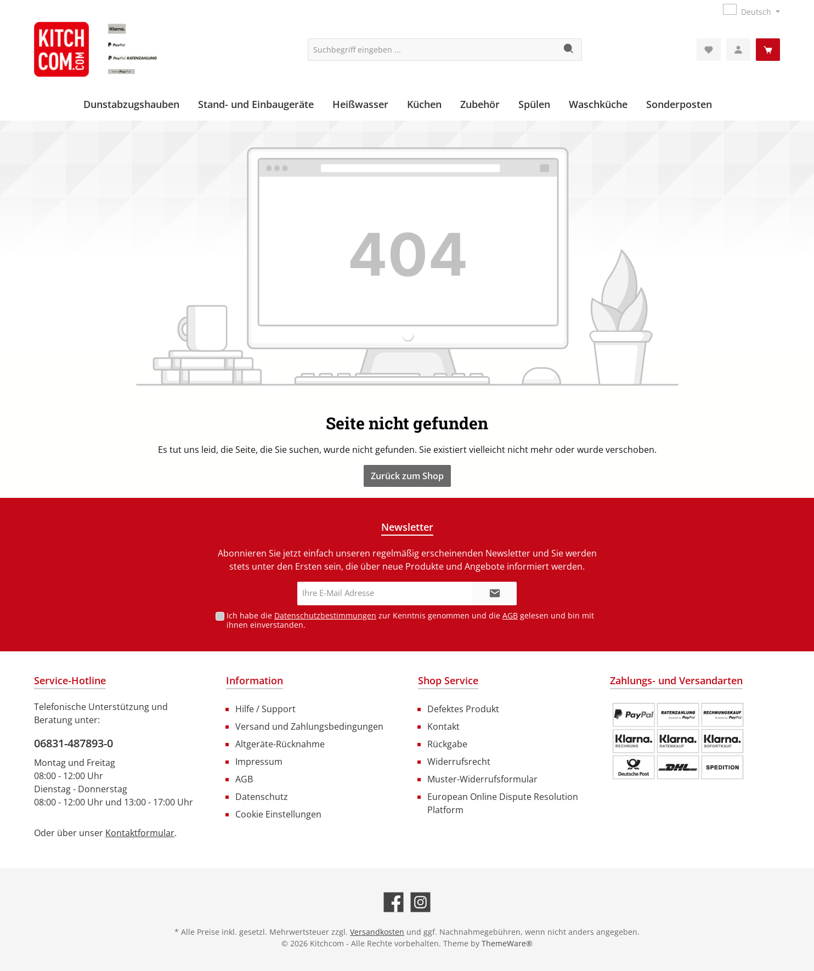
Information (254, 680)
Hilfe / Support (265, 709)
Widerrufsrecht (458, 762)
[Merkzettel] (709, 49)
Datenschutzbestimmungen (325, 615)
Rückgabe (447, 744)
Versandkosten (377, 932)
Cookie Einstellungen (278, 814)
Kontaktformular (139, 833)
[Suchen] (569, 49)
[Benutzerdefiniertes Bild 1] (678, 741)
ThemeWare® (507, 943)
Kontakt (443, 726)
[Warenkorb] (768, 49)
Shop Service (448, 680)
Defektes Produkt (463, 709)
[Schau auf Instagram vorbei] (420, 902)
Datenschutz (261, 797)
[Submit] (495, 593)
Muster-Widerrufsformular (482, 779)
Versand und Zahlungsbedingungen (309, 726)
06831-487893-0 (73, 743)
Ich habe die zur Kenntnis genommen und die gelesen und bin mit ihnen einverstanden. (410, 620)
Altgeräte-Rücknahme (280, 744)
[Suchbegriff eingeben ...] (432, 49)
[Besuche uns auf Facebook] (393, 902)
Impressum (258, 762)
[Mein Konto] (738, 49)
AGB (510, 615)
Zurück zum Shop (407, 476)
